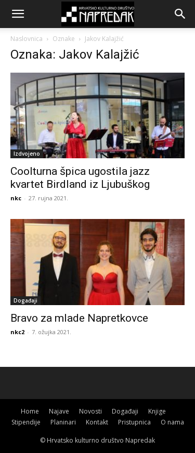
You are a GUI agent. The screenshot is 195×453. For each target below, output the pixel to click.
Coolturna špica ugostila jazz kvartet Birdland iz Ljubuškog (80, 177)
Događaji (25, 300)
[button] (17, 14)
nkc (15, 198)
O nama (172, 422)
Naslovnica (26, 38)
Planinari (63, 422)
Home (30, 411)
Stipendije (26, 422)
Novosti (90, 411)
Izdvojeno (27, 153)
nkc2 (17, 332)
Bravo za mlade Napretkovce (79, 318)
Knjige (157, 411)
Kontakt (97, 422)
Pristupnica (134, 422)
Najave (59, 411)
